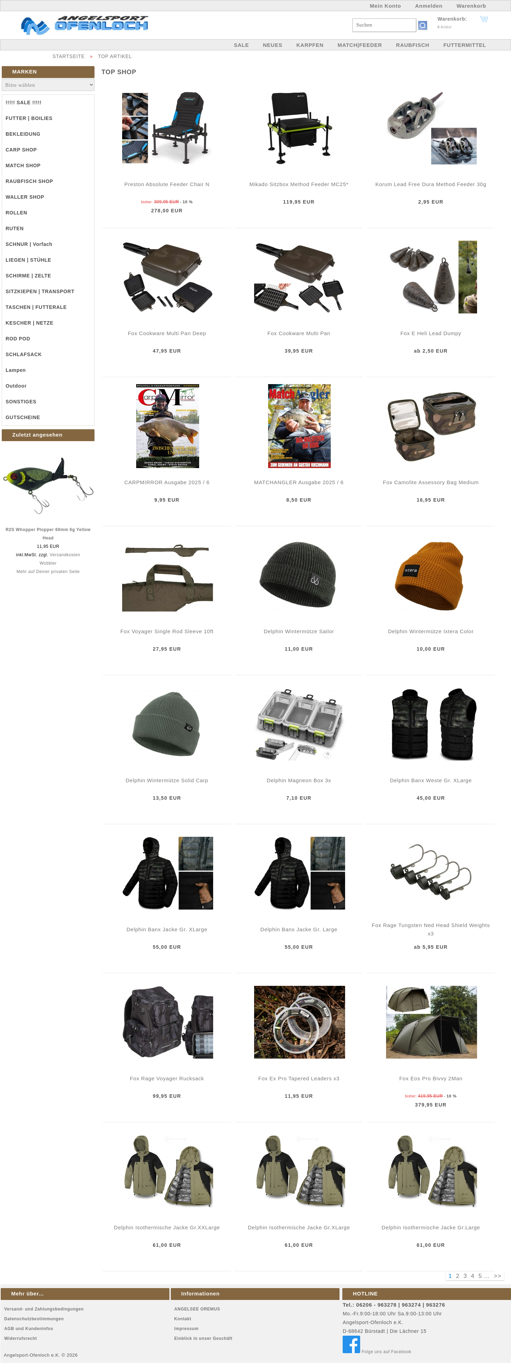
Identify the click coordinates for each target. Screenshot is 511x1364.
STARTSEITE (68, 56)
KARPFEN (310, 45)
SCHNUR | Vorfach (29, 244)
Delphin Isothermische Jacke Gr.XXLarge (167, 1227)
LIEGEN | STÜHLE (28, 260)
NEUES (272, 45)
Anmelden (429, 6)
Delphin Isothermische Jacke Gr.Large (431, 1227)
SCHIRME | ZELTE (28, 275)
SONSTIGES (21, 401)
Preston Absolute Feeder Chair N (166, 184)
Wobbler (48, 563)
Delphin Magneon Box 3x (299, 780)
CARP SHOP (21, 150)
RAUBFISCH (412, 45)
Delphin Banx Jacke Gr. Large (298, 929)
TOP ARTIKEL (115, 56)
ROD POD (18, 338)
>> (498, 1276)
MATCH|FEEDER (359, 45)
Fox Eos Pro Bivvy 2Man (431, 1078)
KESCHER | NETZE (30, 323)
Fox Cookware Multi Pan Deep (167, 333)
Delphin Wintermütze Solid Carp (167, 780)
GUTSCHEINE (23, 417)
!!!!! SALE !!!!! (24, 102)
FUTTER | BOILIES (29, 118)
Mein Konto (385, 6)
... (487, 1276)
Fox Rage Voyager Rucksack (167, 1078)
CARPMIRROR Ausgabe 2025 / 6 (167, 482)
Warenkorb (471, 6)
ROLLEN (16, 212)
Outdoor (16, 386)
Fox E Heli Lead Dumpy (430, 333)
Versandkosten (65, 554)
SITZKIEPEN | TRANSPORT (40, 291)
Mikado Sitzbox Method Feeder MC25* (298, 184)
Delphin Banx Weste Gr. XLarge (431, 780)
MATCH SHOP (23, 165)
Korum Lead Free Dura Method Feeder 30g (431, 184)
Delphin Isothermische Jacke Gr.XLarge (299, 1227)
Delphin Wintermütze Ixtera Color (431, 631)
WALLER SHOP (25, 197)
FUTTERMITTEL (464, 45)
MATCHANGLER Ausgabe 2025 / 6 (299, 482)
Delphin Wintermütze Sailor (299, 631)
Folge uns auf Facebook (377, 1351)
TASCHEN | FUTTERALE (36, 307)
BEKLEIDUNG (23, 134)
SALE (241, 45)
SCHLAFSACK (24, 354)
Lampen (16, 370)
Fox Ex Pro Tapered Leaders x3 (299, 1078)
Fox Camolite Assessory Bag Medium (431, 482)
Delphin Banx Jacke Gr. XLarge (166, 929)
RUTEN (15, 228)
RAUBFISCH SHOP (29, 181)
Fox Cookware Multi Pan (298, 333)
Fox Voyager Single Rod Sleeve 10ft (167, 631)
